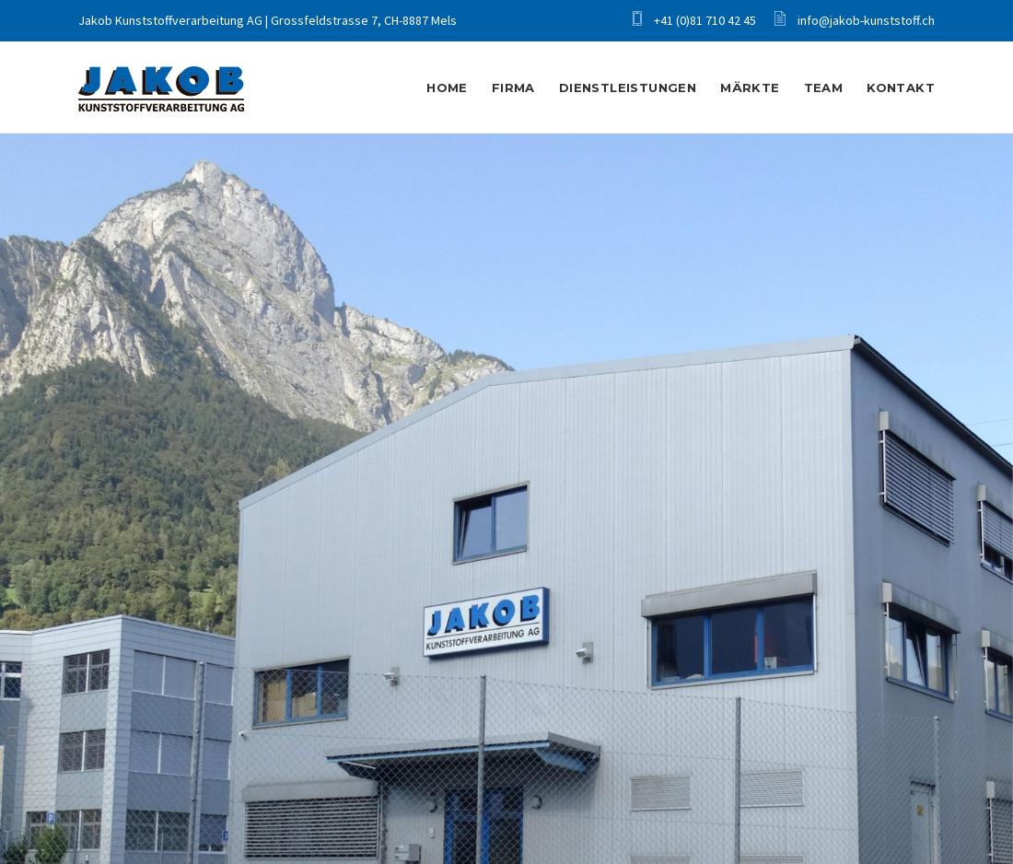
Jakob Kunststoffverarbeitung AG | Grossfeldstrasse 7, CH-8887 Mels (267, 20)
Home (447, 68)
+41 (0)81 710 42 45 (694, 20)
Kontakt (901, 87)
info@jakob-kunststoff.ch (854, 20)
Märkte (749, 87)
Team (824, 87)
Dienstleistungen (627, 87)
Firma (513, 87)
